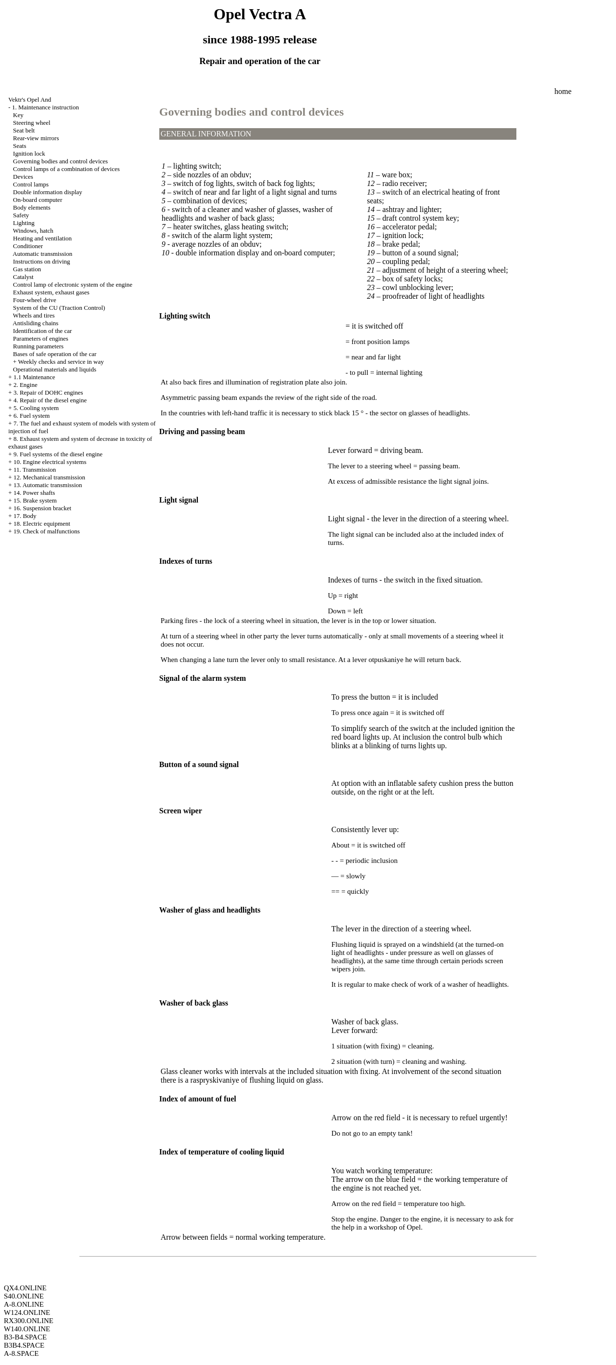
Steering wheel (32, 122)
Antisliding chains (35, 323)
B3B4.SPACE (24, 1345)
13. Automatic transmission (47, 485)
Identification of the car (42, 330)
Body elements (32, 207)
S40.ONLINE (24, 1296)
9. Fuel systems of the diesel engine (58, 454)
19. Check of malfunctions (46, 531)
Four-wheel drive (34, 300)
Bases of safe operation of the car (54, 354)
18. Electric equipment (41, 523)
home (563, 91)
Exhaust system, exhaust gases (51, 292)
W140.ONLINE (27, 1329)
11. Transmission (34, 469)
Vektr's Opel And (29, 99)
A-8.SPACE (21, 1353)
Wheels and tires (34, 315)
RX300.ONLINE (28, 1321)
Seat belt (24, 130)
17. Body (25, 515)
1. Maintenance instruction (45, 107)
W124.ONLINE (27, 1312)
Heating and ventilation (42, 238)
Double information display (47, 192)
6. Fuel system (31, 415)
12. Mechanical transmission (49, 477)
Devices (23, 176)
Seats (19, 145)
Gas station (27, 269)
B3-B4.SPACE (25, 1337)
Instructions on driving (41, 261)
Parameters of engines (40, 338)
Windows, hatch (33, 230)
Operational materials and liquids (54, 369)
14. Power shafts (34, 492)
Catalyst (23, 276)
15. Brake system (35, 500)
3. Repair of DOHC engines (48, 392)
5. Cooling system (36, 407)
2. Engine (25, 384)
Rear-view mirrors (36, 138)
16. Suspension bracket (42, 508)
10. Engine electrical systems (50, 461)
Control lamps (31, 184)
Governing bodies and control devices (60, 161)
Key (18, 115)
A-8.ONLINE (24, 1304)
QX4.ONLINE (25, 1288)
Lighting (24, 222)
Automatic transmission (42, 253)
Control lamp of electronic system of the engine (72, 284)
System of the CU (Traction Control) (59, 307)
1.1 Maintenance (34, 377)
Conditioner (28, 246)
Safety (21, 215)
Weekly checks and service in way (60, 361)
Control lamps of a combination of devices (66, 168)
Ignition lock (29, 153)
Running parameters (38, 346)
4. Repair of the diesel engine (50, 400)
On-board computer (37, 199)
